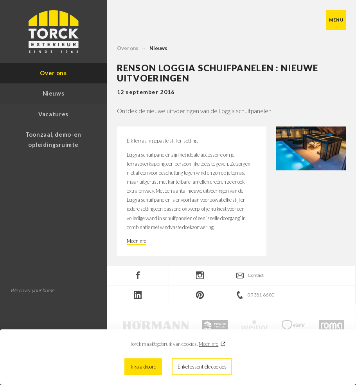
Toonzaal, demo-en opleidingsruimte (53, 139)
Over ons (127, 48)
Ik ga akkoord (142, 366)
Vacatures (53, 113)
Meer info (208, 344)
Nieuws (158, 48)
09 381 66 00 (261, 294)
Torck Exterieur (53, 31)
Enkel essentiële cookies (202, 366)
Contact (256, 275)
